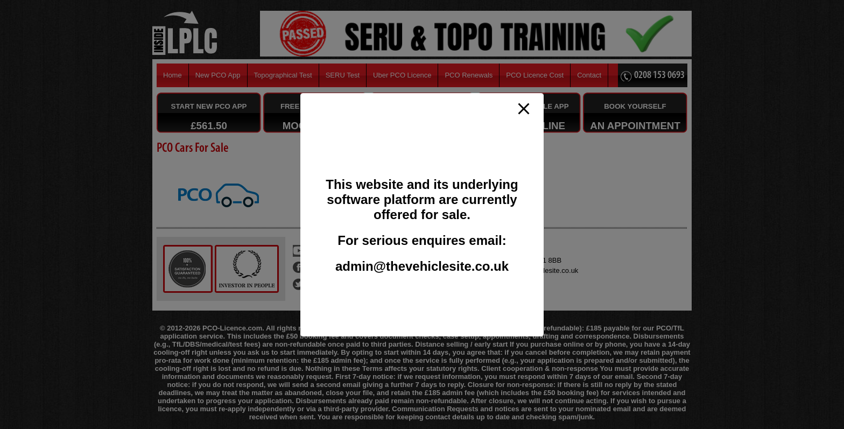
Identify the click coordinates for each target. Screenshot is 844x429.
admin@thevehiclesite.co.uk (422, 266)
